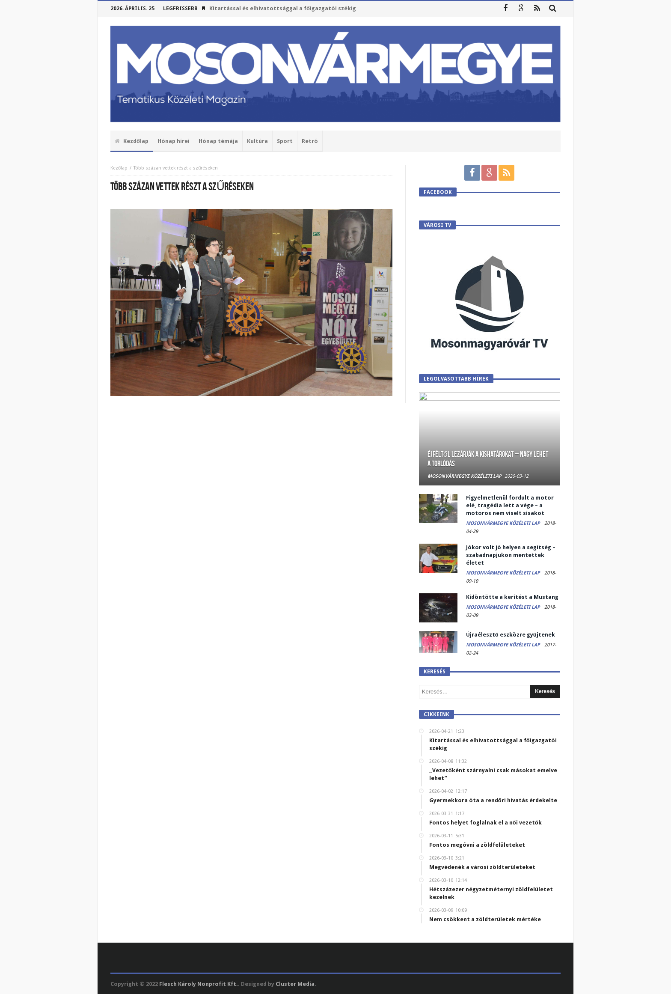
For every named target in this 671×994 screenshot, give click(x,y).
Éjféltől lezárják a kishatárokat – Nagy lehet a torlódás (488, 459)
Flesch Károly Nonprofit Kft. (198, 984)
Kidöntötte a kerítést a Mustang (512, 597)
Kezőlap (119, 168)
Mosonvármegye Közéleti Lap (465, 476)
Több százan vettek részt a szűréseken (176, 168)
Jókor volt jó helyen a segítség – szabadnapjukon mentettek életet (510, 555)
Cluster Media (295, 984)
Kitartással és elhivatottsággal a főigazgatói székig (282, 8)
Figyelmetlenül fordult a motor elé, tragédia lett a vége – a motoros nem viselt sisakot (510, 505)
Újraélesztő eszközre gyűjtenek (510, 634)
